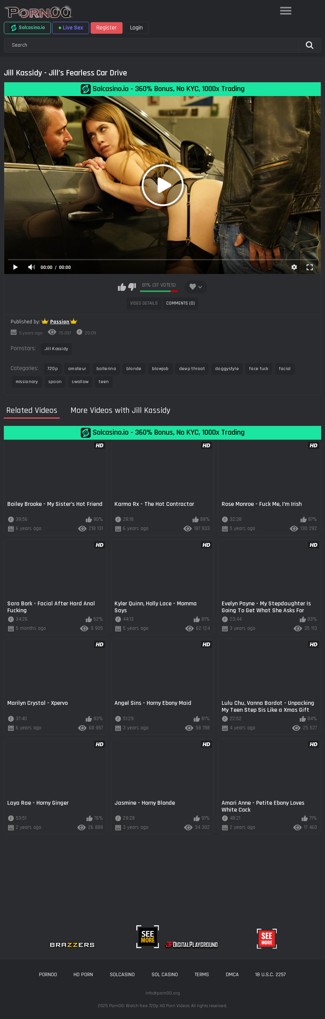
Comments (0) (180, 303)
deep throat (192, 369)
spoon (55, 382)
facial (285, 369)
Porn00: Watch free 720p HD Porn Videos (149, 1006)
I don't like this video (132, 287)
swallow (80, 382)
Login (136, 27)
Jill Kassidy (57, 349)
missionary (27, 382)
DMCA (232, 974)
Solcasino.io (27, 28)
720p (52, 369)
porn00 (48, 974)
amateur (77, 369)
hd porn (83, 974)
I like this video (122, 287)
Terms (201, 974)
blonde (134, 369)
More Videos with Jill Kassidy (120, 411)
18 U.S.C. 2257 (270, 974)
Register (106, 27)
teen (104, 382)
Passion (60, 321)
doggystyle (227, 369)
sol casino (165, 974)
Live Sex (70, 27)
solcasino (122, 974)
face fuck (259, 369)
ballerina (106, 369)
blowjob (160, 369)
